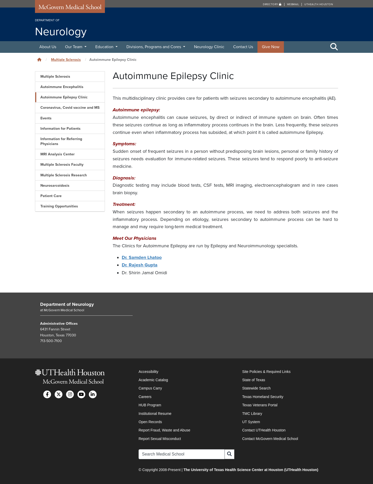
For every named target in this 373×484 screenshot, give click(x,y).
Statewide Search (256, 388)
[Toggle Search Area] (334, 47)
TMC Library (252, 413)
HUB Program (150, 404)
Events (46, 118)
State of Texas (253, 379)
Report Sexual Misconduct (160, 438)
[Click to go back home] (39, 60)
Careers (145, 396)
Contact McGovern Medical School (270, 438)
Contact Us (243, 46)
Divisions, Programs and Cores (154, 46)
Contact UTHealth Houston (263, 430)
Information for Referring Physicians (61, 141)
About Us (47, 46)
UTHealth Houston (318, 4)
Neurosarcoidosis (54, 185)
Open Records (150, 421)
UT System (251, 421)
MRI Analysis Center (57, 154)
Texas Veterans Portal (259, 404)
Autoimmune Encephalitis (61, 87)
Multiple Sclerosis (66, 59)
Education (104, 46)
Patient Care (51, 196)
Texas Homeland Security (262, 396)
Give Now (270, 46)
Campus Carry (150, 388)
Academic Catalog (153, 379)
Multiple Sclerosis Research (63, 175)
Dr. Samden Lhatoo (142, 257)
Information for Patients (60, 128)
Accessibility (148, 371)
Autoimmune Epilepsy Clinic (64, 97)
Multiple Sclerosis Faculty (61, 164)
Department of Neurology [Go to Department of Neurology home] (67, 304)
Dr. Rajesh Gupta (139, 265)
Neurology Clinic (209, 46)
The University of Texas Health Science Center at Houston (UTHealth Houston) (250, 469)
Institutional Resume (155, 413)
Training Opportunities (59, 206)
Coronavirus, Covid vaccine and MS (69, 107)
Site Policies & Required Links (266, 371)
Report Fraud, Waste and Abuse (164, 430)
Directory (272, 4)
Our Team (74, 46)
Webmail (293, 4)
